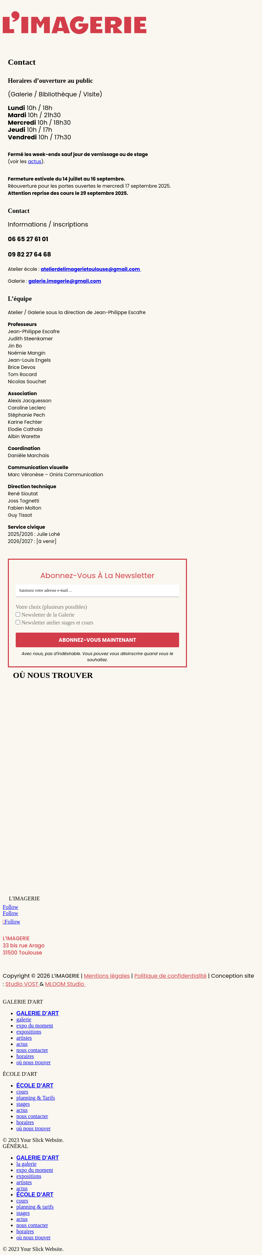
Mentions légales (107, 976)
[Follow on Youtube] (11, 922)
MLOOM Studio (65, 984)
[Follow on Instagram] (10, 907)
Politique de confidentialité (170, 976)
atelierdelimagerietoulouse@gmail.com (91, 269)
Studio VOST (22, 984)
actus (34, 161)
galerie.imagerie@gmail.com (64, 281)
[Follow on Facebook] (10, 913)
